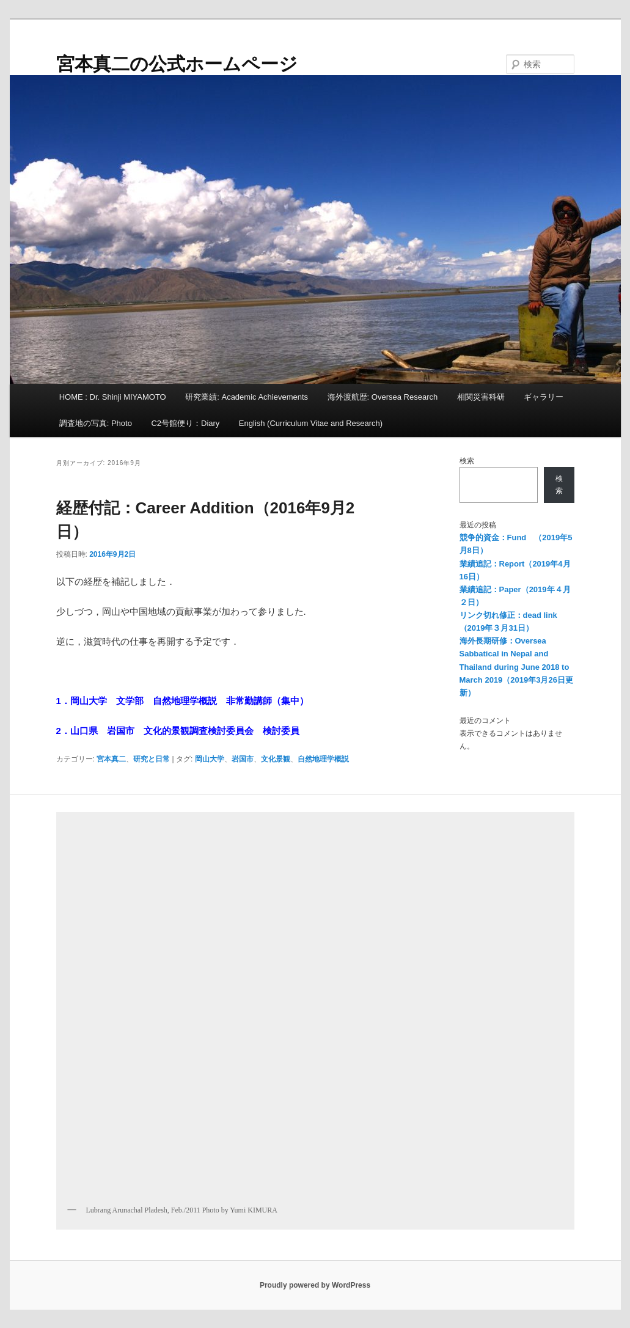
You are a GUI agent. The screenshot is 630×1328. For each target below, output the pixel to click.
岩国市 (243, 759)
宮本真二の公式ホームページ (177, 64)
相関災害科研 (481, 397)
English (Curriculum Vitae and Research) (311, 423)
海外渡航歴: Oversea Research (383, 397)
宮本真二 (111, 759)
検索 (467, 461)
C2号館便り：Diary (185, 423)
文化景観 (275, 759)
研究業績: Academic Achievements (246, 397)
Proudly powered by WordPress (315, 1285)
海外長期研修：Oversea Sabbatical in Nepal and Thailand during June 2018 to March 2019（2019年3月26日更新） (516, 666)
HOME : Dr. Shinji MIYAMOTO (112, 397)
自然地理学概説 (323, 759)
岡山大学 (209, 759)
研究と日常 (151, 759)
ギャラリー (543, 397)
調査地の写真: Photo (95, 423)
